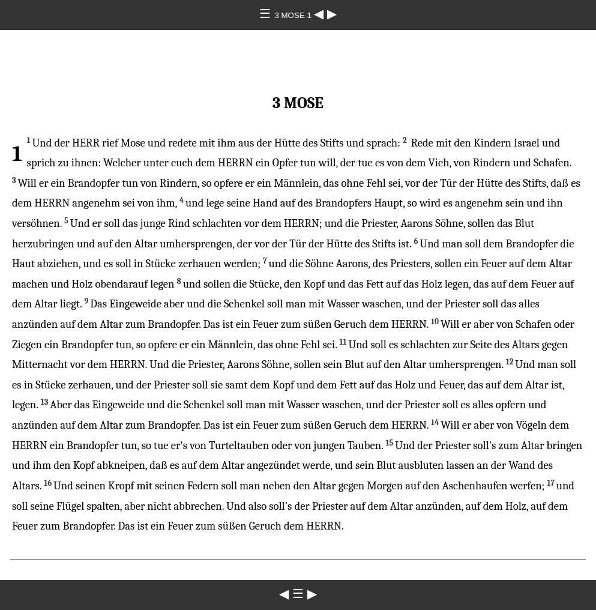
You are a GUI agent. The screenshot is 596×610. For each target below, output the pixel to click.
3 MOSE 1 (293, 15)
